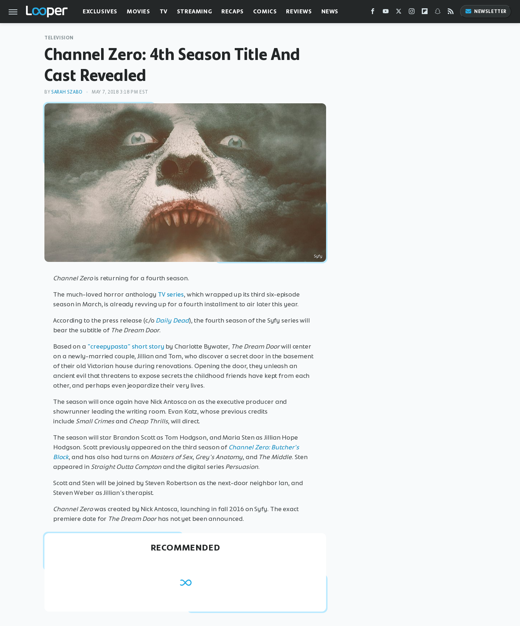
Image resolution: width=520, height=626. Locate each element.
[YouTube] (385, 12)
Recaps (232, 11)
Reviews (299, 11)
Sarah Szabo (67, 92)
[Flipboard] (424, 12)
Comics (265, 11)
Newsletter (486, 11)
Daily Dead (172, 320)
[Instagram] (411, 12)
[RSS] (450, 12)
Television (59, 37)
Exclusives (100, 11)
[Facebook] (372, 12)
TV (164, 11)
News (329, 11)
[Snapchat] (437, 12)
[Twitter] (398, 12)
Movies (138, 11)
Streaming (194, 11)
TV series (171, 294)
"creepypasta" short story (125, 346)
